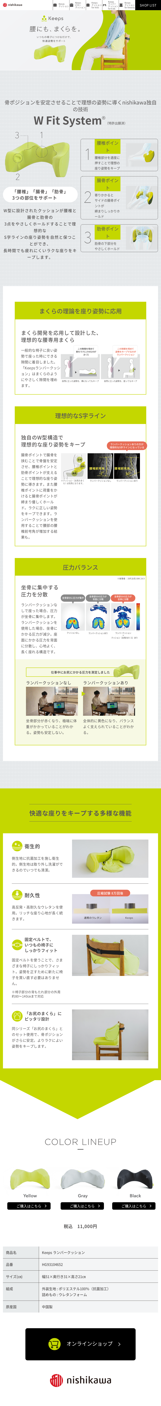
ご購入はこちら (29, 1206)
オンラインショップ (80, 1344)
